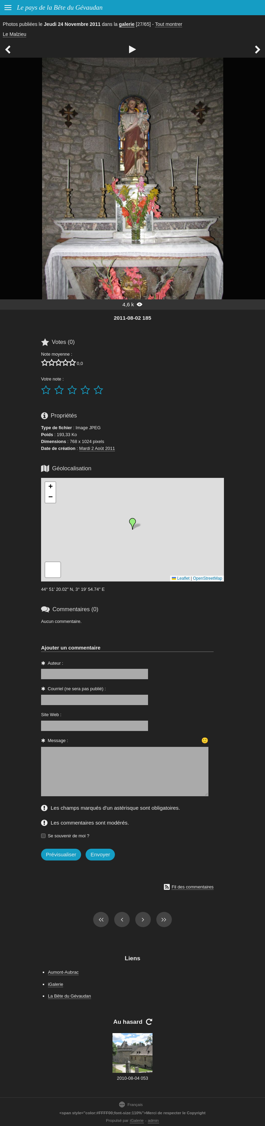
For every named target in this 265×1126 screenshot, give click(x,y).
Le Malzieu (14, 34)
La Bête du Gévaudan (69, 996)
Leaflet (180, 578)
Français (131, 1104)
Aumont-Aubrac (63, 972)
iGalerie (55, 984)
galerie (127, 24)
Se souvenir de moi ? (68, 835)
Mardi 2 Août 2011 (97, 448)
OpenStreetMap (207, 578)
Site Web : (51, 714)
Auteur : (55, 663)
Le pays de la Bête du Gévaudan (59, 7)
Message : (58, 740)
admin (153, 1120)
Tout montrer (168, 24)
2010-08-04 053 (132, 1078)
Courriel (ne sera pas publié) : (77, 688)
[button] (132, 524)
